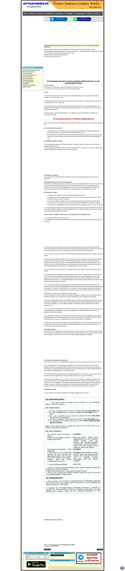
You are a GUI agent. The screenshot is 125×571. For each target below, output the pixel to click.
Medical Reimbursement (28, 80)
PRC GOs (32, 13)
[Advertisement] (73, 32)
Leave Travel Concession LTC (29, 75)
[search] (37, 557)
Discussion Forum (27, 86)
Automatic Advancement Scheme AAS (31, 70)
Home (25, 13)
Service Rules (80, 13)
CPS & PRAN (26, 83)
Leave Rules (59, 13)
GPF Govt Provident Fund (28, 71)
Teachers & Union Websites (29, 85)
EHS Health (69, 13)
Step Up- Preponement (28, 78)
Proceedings (48, 13)
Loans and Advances (27, 73)
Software (89, 13)
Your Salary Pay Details (28, 81)
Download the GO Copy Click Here (53, 519)
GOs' (40, 13)
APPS (96, 13)
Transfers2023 (54, 546)
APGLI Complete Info (27, 76)
